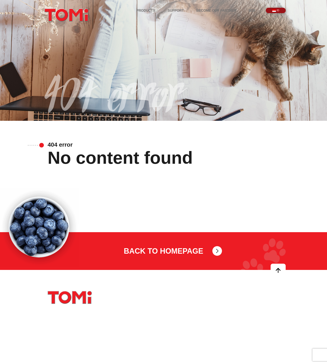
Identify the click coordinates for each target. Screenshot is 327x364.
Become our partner (216, 10)
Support (176, 10)
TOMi (66, 14)
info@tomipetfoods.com (187, 312)
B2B (252, 10)
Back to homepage (163, 251)
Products (145, 10)
